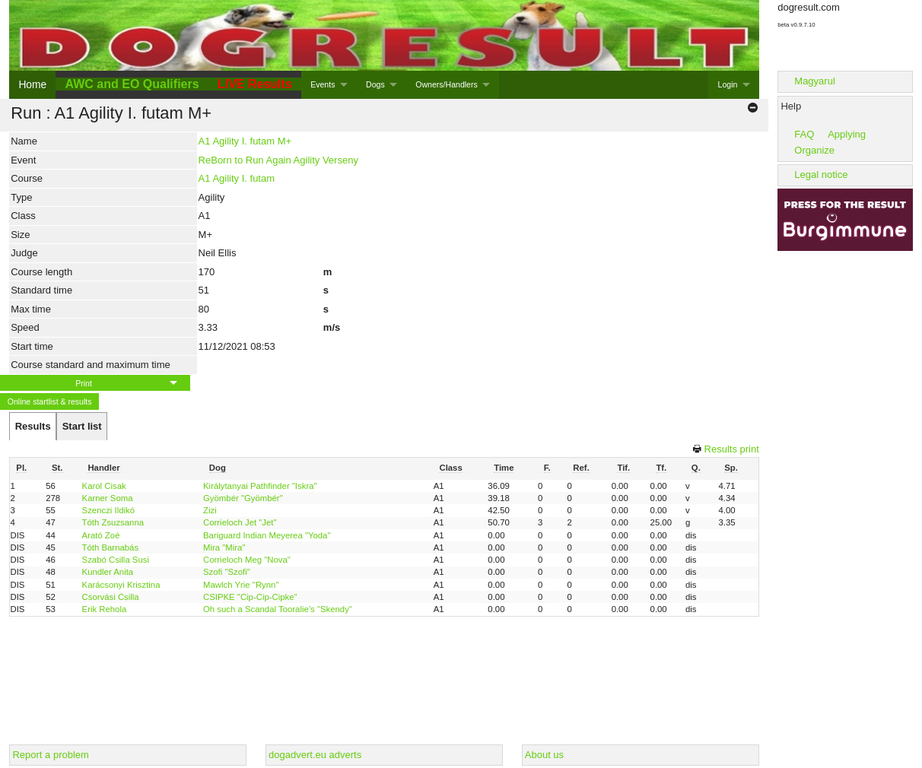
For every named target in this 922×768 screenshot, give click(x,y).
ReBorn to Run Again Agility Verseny (278, 160)
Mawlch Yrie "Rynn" (240, 584)
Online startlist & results (50, 401)
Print (83, 383)
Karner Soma (107, 498)
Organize (814, 150)
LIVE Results (255, 84)
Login (728, 84)
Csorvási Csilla (110, 596)
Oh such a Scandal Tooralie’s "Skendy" (277, 609)
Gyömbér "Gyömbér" (243, 498)
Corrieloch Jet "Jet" (239, 522)
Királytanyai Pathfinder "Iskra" (260, 485)
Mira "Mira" (224, 547)
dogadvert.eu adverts (315, 754)
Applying (847, 134)
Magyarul (814, 81)
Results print (731, 449)
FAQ (804, 134)
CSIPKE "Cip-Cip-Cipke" (250, 596)
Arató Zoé (101, 535)
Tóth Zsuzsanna (113, 522)
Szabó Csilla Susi (115, 559)
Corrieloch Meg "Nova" (247, 559)
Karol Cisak (104, 485)
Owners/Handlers (446, 84)
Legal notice (820, 174)
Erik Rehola (104, 609)
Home (32, 84)
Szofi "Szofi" (226, 571)
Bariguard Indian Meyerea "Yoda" (266, 535)
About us (544, 754)
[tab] (33, 426)
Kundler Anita (108, 571)
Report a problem (50, 754)
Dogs (375, 84)
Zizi (210, 510)
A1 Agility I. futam (237, 178)
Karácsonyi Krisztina (121, 584)
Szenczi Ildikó (108, 510)
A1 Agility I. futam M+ (245, 141)
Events (322, 84)
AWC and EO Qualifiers (132, 84)
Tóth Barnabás (110, 547)
